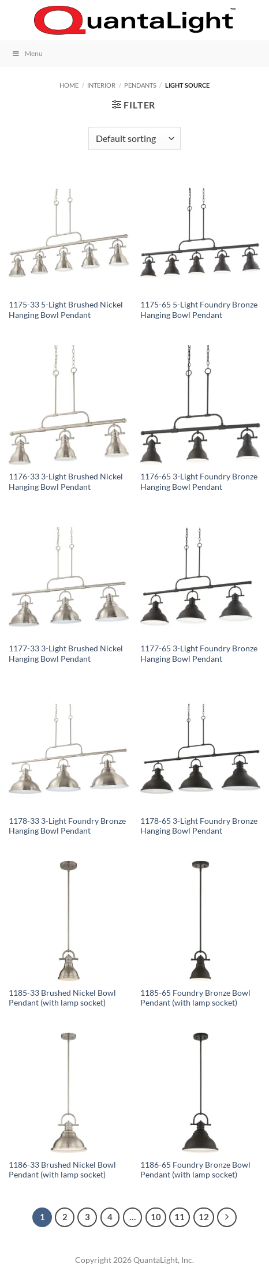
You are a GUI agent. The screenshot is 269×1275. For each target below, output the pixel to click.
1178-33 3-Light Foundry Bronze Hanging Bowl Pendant (67, 826)
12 (204, 1217)
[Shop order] (134, 138)
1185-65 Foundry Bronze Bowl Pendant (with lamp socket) (195, 998)
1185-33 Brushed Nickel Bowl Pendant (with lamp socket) (62, 998)
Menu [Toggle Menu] (27, 53)
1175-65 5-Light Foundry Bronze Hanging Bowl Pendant (198, 310)
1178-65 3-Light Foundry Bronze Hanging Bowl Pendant (198, 826)
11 (179, 1217)
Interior (101, 85)
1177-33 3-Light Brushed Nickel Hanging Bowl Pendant (66, 653)
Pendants (140, 85)
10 (156, 1217)
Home (69, 85)
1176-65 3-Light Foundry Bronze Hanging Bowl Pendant (198, 482)
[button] (16, 20)
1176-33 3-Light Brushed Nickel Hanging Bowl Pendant (66, 482)
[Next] (227, 1217)
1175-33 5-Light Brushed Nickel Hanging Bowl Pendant (66, 310)
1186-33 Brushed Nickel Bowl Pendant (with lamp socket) (62, 1170)
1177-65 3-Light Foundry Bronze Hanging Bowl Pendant (198, 653)
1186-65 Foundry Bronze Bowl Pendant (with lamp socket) (195, 1170)
